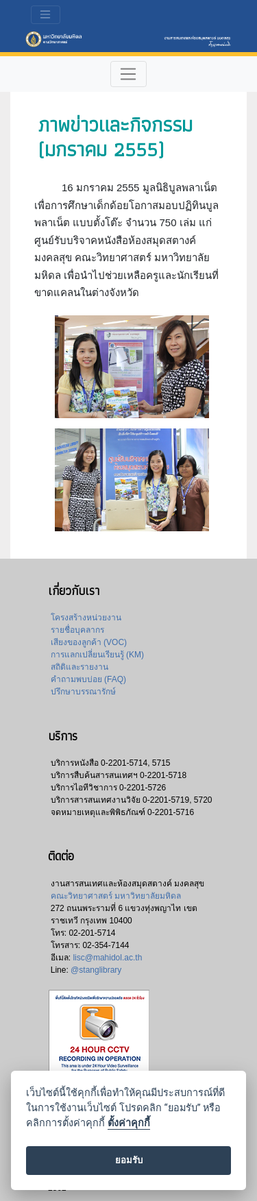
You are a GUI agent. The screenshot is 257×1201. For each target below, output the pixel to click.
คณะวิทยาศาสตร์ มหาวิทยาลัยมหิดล (116, 896)
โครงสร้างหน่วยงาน (86, 617)
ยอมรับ (129, 1160)
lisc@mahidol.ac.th (107, 957)
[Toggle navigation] (45, 15)
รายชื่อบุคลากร (77, 630)
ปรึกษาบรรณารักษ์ (83, 691)
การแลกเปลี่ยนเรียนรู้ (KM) (97, 654)
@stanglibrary (96, 970)
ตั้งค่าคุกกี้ (129, 1123)
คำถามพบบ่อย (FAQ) (88, 679)
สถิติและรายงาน (79, 667)
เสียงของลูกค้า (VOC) (89, 642)
